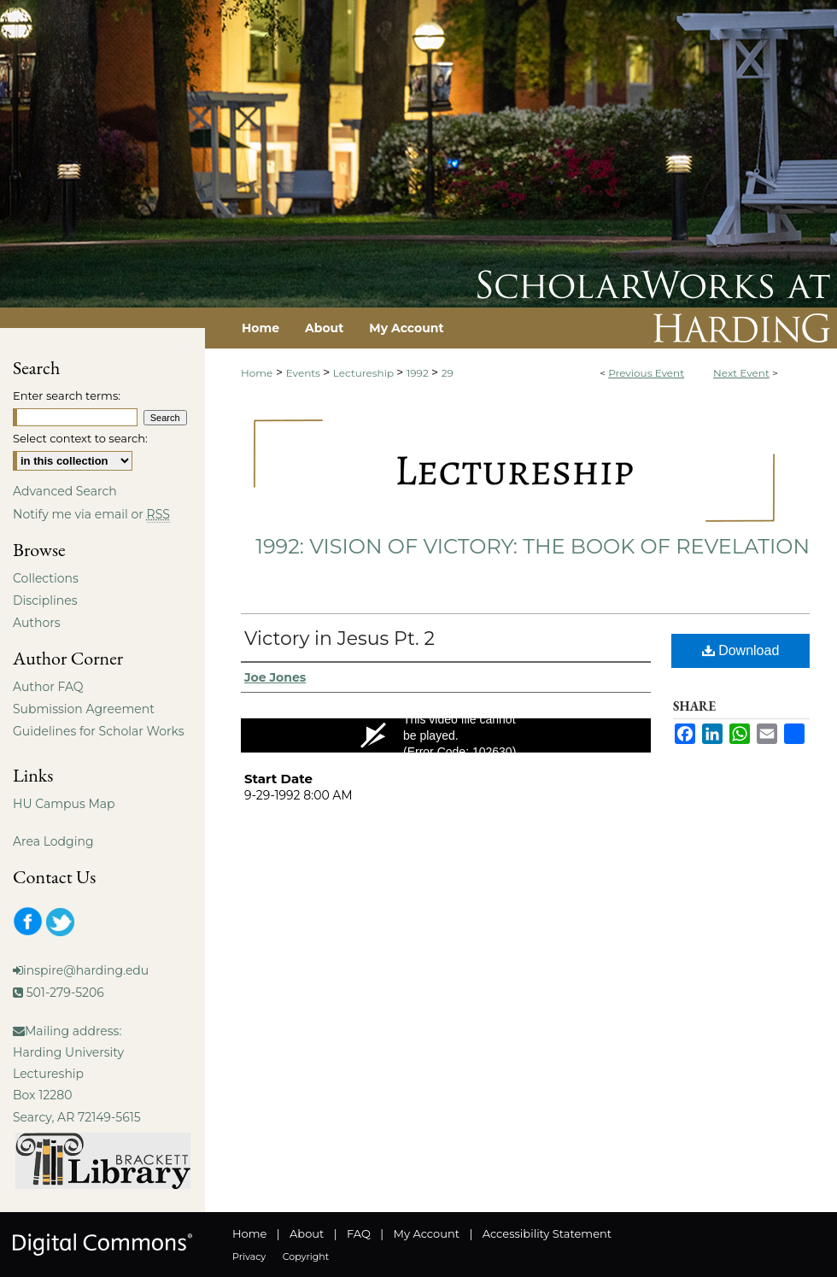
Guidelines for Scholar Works (98, 731)
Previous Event (646, 372)
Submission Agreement (84, 709)
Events (304, 372)
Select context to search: (80, 438)
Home (256, 372)
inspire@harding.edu (86, 970)
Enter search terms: (66, 395)
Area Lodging (53, 841)
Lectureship (364, 372)
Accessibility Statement (547, 1233)
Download (741, 650)
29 (448, 372)
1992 (419, 372)
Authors (37, 622)
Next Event (741, 372)
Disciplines (45, 600)
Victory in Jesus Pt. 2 (339, 638)
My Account (426, 1233)
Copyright (306, 1256)
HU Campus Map (64, 803)
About (307, 1233)
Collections (46, 578)
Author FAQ (48, 686)
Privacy (249, 1256)
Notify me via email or (91, 514)
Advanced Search (65, 491)
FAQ (359, 1233)
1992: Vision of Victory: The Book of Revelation (532, 546)
